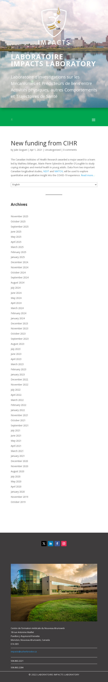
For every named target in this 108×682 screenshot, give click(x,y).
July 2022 (15, 389)
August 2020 (17, 471)
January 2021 (18, 455)
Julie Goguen (20, 149)
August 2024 (17, 282)
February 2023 (18, 369)
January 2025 (18, 257)
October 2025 (18, 221)
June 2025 (16, 231)
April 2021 (16, 445)
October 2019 (18, 502)
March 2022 (17, 400)
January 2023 (18, 374)
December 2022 (19, 379)
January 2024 (18, 318)
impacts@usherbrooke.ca (24, 651)
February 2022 (18, 404)
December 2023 (19, 323)
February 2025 (18, 252)
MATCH (58, 171)
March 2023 (17, 364)
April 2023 (16, 359)
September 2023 (20, 338)
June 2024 (16, 292)
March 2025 (17, 247)
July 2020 (15, 476)
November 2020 (19, 466)
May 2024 (16, 298)
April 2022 (16, 394)
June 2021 (16, 435)
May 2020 (16, 481)
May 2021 (16, 440)
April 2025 (16, 241)
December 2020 (19, 461)
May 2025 (16, 236)
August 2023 (17, 343)
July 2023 (15, 349)
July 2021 (15, 430)
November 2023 (19, 328)
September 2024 (20, 277)
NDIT (46, 171)
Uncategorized (53, 149)
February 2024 (18, 313)
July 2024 (15, 287)
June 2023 (16, 353)
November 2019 (19, 496)
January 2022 (18, 410)
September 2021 (20, 425)
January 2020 (18, 491)
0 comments (70, 149)
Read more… (88, 175)
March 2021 (17, 451)
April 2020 (16, 486)
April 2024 (16, 302)
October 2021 (18, 420)
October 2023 (18, 333)
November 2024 (19, 267)
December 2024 (19, 262)
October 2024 (18, 272)
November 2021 (19, 415)
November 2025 (19, 216)
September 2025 (20, 226)
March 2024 (17, 308)
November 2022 (19, 384)
